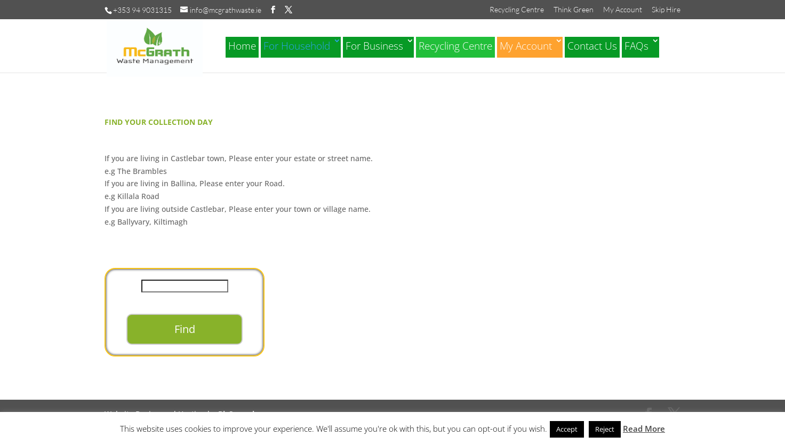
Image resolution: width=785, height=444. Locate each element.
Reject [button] (604, 429)
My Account (622, 10)
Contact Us (592, 46)
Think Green (574, 10)
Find (184, 329)
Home (242, 46)
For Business (374, 46)
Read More (644, 428)
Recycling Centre (517, 10)
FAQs (636, 46)
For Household (296, 46)
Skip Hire (666, 10)
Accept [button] (567, 429)
